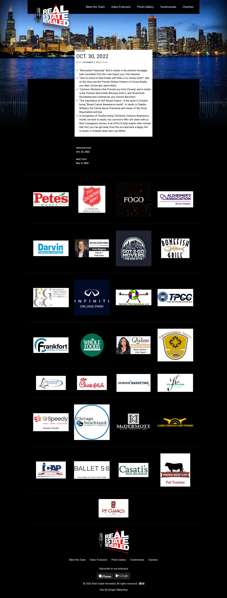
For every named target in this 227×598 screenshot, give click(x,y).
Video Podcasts (121, 7)
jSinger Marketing (117, 589)
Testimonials (168, 7)
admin (105, 62)
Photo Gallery (145, 7)
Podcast (80, 51)
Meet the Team (95, 7)
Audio (79, 62)
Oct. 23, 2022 (113, 149)
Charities (188, 7)
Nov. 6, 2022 (113, 160)
